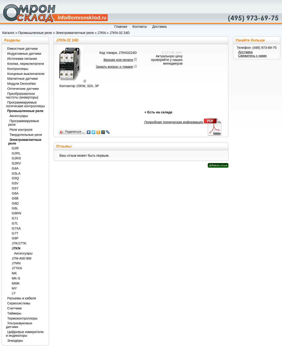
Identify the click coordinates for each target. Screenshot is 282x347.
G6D (15, 203)
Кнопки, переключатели (25, 64)
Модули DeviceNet (21, 83)
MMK (16, 283)
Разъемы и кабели (21, 298)
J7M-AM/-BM (22, 258)
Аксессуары (19, 116)
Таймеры (14, 313)
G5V (15, 183)
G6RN (16, 213)
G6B (15, 198)
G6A (15, 193)
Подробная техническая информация (183, 122)
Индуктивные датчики (24, 53)
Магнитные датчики (22, 78)
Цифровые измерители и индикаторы (25, 333)
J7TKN (17, 268)
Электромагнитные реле (75, 33)
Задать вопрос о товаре (114, 66)
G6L (15, 208)
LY (14, 293)
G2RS (16, 158)
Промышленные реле (35, 33)
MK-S (16, 278)
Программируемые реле (23, 122)
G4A (15, 168)
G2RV (16, 163)
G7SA (16, 228)
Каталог (8, 33)
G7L (15, 223)
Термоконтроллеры (22, 318)
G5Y (15, 188)
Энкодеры (15, 340)
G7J (15, 218)
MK (14, 273)
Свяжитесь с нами (252, 55)
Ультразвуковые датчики (19, 325)
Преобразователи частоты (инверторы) (22, 95)
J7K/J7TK (19, 243)
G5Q (15, 178)
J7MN (16, 263)
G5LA (16, 173)
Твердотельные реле (26, 135)
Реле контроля (21, 129)
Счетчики (14, 308)
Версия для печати (118, 60)
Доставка (245, 52)
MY (14, 288)
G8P (15, 238)
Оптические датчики (23, 88)
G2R (15, 148)
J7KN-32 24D (120, 33)
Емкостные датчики (22, 48)
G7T (15, 233)
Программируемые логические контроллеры (25, 104)
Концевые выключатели (25, 74)
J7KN (102, 33)
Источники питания (22, 58)
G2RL (16, 153)
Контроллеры (17, 69)
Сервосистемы (18, 303)
